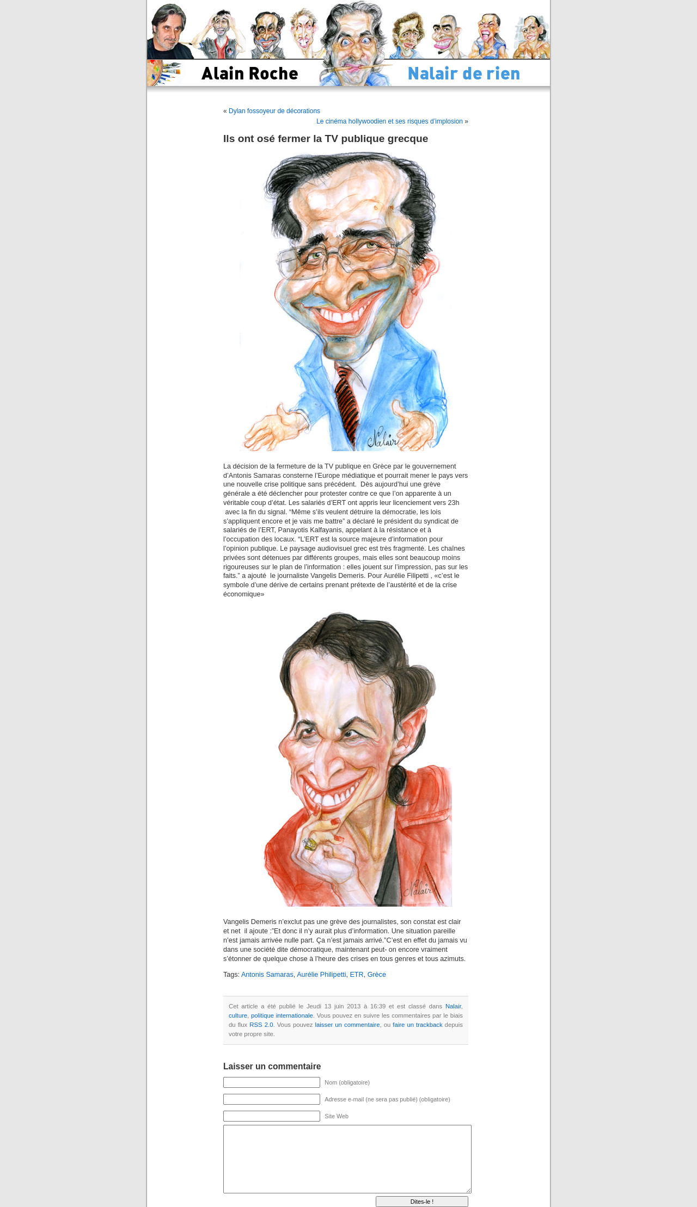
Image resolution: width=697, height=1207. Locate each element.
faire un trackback (417, 1024)
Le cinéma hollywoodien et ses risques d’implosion (389, 121)
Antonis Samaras (267, 974)
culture (238, 1015)
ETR (356, 974)
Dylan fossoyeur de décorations (274, 111)
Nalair (453, 1006)
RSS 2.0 (261, 1024)
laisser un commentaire (347, 1024)
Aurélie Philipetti (321, 974)
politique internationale (282, 1015)
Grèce (377, 974)
